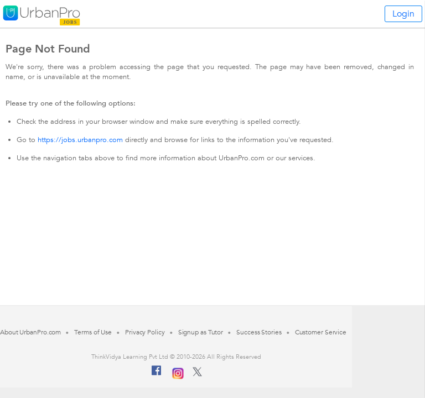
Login (403, 14)
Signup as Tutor (201, 332)
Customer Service (320, 332)
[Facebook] (156, 375)
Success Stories (259, 332)
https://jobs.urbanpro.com (80, 140)
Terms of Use (93, 332)
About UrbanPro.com (30, 332)
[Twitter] (197, 374)
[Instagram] (178, 372)
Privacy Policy (145, 332)
